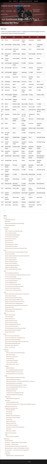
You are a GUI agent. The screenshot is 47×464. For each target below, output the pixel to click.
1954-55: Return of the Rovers (10, 238)
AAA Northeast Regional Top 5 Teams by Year (14, 371)
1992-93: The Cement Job (9, 318)
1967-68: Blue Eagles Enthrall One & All (12, 265)
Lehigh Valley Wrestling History (15, 6)
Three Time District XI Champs (11, 362)
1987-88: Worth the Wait (9, 307)
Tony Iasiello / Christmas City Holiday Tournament (15, 427)
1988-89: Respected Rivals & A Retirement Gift (13, 309)
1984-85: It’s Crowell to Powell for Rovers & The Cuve (15, 301)
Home (10, 1)
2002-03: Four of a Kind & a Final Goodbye (12, 339)
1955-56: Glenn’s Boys (9, 240)
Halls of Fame (7, 400)
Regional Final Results (10, 368)
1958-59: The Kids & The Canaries (11, 246)
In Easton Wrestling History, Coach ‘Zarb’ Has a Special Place (16, 446)
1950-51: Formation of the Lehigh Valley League (13, 231)
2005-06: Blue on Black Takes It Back (11, 345)
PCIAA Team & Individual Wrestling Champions (14, 394)
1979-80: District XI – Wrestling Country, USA (13, 290)
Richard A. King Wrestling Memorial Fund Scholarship (14, 223)
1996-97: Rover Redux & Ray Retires (11, 326)
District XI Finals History (10, 354)
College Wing (7, 453)
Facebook (36, 1)
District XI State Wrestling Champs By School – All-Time (16, 385)
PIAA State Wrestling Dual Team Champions (14, 383)
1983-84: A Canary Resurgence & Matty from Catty (14, 299)
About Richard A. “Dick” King (10, 219)
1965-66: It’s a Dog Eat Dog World (11, 261)
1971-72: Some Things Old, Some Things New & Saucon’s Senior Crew (17, 274)
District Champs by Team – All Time (12, 364)
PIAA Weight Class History (11, 390)
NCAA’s (6, 434)
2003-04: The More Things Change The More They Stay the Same (17, 341)
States (6, 375)
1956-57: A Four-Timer (9, 242)
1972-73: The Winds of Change (10, 276)
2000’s (30, 11)
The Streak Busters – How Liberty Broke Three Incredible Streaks (17, 450)
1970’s (18, 11)
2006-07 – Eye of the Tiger (10, 347)
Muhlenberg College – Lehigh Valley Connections (15, 455)
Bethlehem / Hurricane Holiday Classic (13, 415)
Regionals (7, 366)
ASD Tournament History (10, 409)
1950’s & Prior (9, 11)
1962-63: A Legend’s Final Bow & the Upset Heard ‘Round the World (17, 255)
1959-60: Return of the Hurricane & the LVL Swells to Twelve (16, 248)
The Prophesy (7, 452)
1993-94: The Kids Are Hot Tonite (11, 320)
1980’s (22, 11)
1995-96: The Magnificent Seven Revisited (12, 324)
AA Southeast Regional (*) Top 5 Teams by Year (14, 373)
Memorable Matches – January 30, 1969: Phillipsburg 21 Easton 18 (17, 448)
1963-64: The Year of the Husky (10, 257)
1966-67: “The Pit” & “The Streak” (11, 263)
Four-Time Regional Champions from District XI (14, 369)
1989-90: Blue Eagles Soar (10, 311)
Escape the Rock (9, 419)
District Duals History (10, 358)
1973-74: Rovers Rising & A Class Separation (13, 278)
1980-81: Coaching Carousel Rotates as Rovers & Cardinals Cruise (17, 293)
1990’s (26, 11)
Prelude (6, 229)
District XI (7, 351)
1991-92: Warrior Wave (9, 316)
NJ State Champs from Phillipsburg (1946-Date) (15, 392)
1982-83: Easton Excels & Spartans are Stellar (13, 297)
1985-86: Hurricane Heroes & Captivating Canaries (14, 303)
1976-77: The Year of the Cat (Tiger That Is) (13, 284)
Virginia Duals (8, 428)
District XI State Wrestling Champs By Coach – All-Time (16, 387)
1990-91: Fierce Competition (10, 314)
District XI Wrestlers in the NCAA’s (12, 436)
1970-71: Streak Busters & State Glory (12, 273)
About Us (2, 11)
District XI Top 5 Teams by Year (12, 356)
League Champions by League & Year (13, 398)
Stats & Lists (36, 11)
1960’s (14, 11)
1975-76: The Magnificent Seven (11, 282)
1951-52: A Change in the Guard (10, 233)
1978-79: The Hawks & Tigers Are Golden (12, 288)
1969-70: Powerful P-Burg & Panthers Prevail (13, 269)
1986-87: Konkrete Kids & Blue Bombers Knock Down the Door (16, 305)
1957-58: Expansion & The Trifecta (11, 244)
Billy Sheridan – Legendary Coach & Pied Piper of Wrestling (16, 442)
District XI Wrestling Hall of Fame (12, 402)
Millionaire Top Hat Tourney (11, 423)
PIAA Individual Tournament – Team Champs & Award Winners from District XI (20, 381)
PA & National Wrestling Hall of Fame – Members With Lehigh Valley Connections (21, 404)
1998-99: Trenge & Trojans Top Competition (13, 330)
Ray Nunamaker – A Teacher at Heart (11, 444)
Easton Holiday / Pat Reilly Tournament (13, 417)
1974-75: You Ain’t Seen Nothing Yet (11, 280)
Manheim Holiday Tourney (11, 421)
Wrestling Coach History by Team (11, 406)
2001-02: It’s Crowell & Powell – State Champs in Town (15, 337)
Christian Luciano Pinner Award (10, 432)
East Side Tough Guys (9, 440)
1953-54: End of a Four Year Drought (11, 236)
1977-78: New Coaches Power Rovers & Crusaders (14, 286)
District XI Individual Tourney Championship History (15, 352)
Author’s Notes (7, 221)
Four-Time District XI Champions (12, 360)
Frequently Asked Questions (10, 225)
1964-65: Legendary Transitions (10, 259)
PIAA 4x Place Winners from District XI (13, 379)
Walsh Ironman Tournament (11, 430)
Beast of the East (9, 413)
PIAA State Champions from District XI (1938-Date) (15, 377)
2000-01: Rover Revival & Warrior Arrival (12, 335)
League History (7, 396)
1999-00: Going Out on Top (10, 332)
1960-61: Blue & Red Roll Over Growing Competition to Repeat (16, 252)
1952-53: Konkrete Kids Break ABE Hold (12, 234)
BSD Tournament (9, 411)
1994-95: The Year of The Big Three (11, 322)
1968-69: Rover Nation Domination (11, 267)
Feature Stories (4, 14)
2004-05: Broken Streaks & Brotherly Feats (12, 343)
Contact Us (15, 1)
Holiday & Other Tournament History (11, 408)
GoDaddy (29, 461)
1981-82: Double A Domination (10, 295)
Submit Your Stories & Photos (25, 1)
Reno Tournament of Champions (12, 425)
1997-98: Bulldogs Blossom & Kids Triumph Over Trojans (15, 328)
